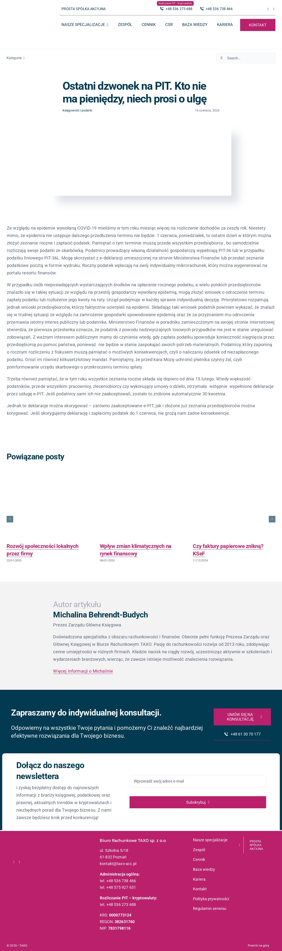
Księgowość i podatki (77, 110)
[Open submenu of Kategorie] (23, 58)
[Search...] (245, 58)
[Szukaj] (221, 58)
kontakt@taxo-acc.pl (118, 863)
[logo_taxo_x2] (26, 12)
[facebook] (268, 9)
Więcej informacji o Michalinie (83, 671)
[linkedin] (273, 9)
